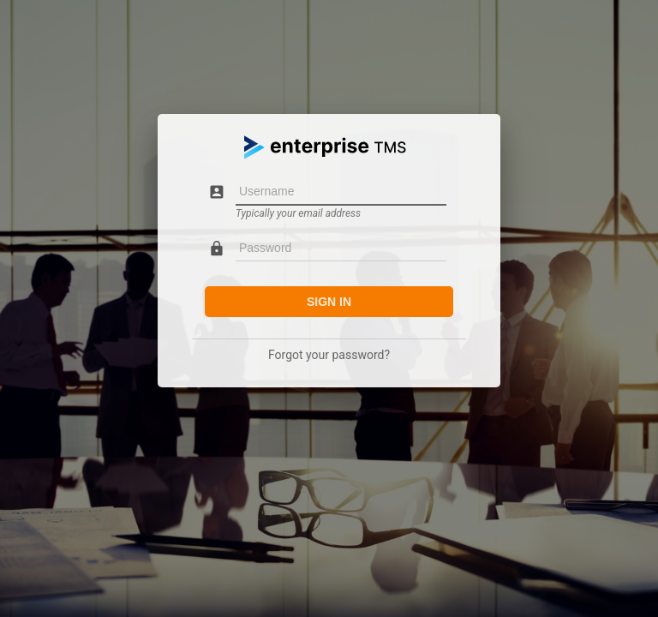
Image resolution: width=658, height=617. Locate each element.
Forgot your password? (329, 355)
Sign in (329, 301)
